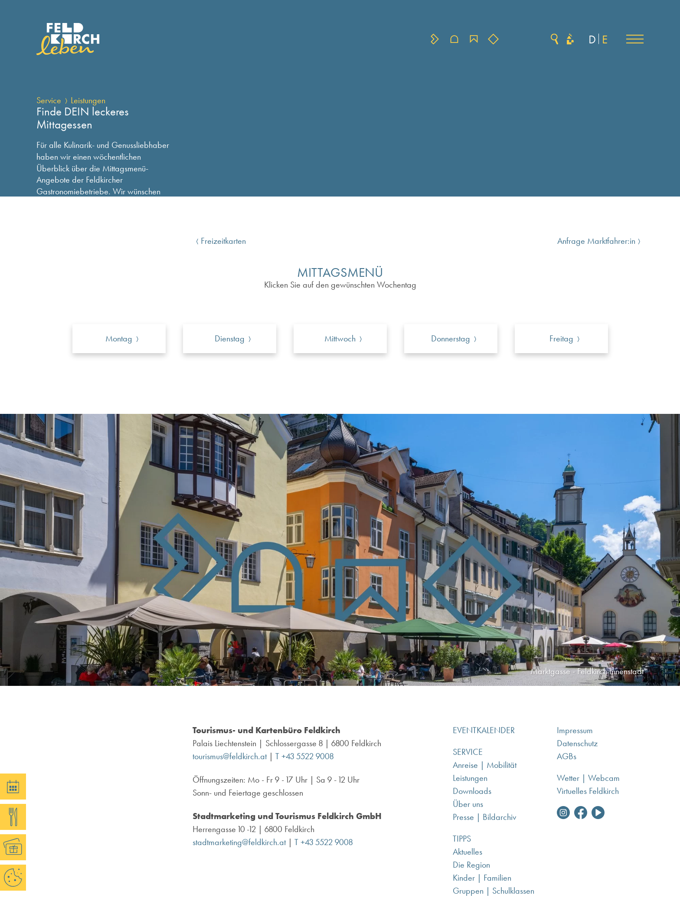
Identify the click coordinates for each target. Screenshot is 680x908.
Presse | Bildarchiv (484, 817)
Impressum (575, 730)
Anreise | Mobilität (485, 764)
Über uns (468, 804)
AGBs (566, 756)
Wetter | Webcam (588, 777)
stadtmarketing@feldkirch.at (239, 842)
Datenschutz (577, 743)
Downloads (472, 791)
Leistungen (88, 100)
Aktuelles (467, 851)
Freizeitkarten (223, 240)
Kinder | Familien (482, 877)
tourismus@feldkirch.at (230, 756)
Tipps (462, 838)
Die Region (471, 864)
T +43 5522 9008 (304, 756)
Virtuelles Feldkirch (588, 791)
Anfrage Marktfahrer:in (596, 240)
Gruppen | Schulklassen (493, 890)
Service (48, 100)
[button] (635, 39)
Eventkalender (484, 730)
